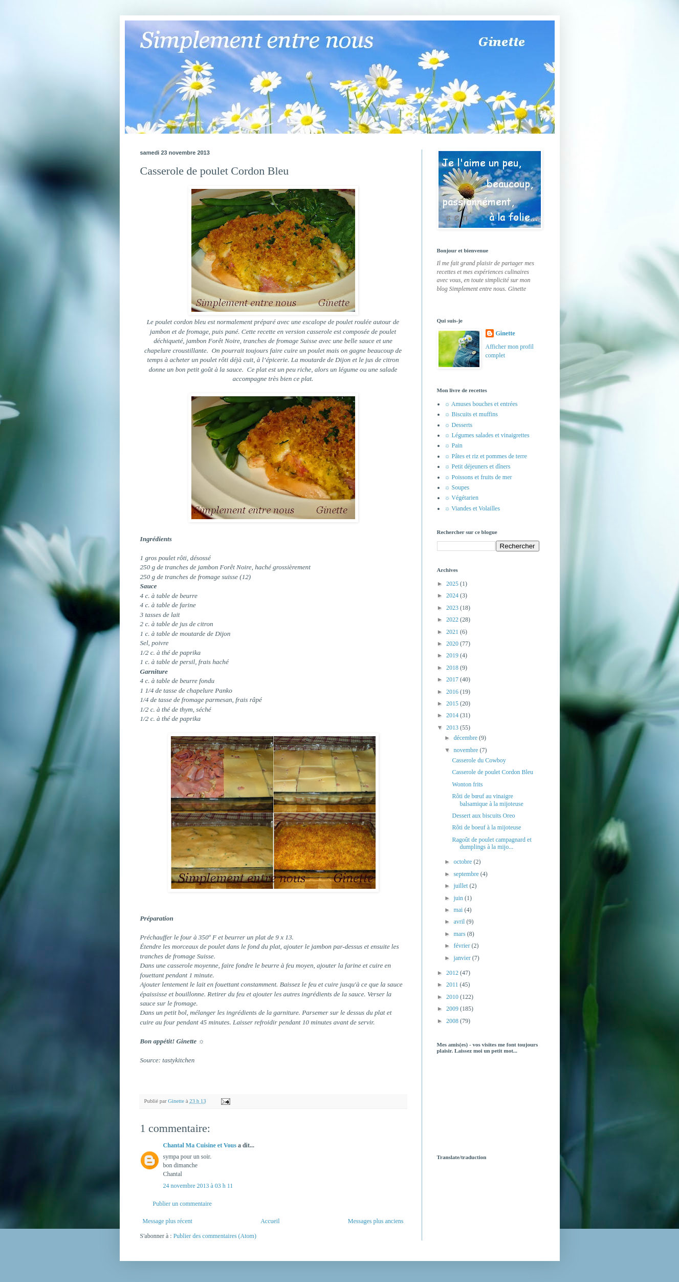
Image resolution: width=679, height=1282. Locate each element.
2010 (453, 996)
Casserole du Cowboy (479, 760)
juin (459, 898)
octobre (463, 861)
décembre (466, 737)
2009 (453, 1008)
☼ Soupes (457, 487)
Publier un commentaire (182, 1203)
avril (459, 921)
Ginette (505, 333)
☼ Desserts (459, 425)
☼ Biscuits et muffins (471, 414)
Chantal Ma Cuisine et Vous (199, 1145)
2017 (453, 679)
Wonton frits (467, 784)
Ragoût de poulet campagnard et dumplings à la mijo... (491, 843)
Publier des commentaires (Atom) (214, 1236)
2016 (453, 691)
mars (460, 933)
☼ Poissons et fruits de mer (478, 477)
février (462, 945)
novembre (466, 750)
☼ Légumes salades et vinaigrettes (487, 435)
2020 (453, 643)
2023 (453, 607)
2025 (453, 583)
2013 (453, 727)
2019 (453, 655)
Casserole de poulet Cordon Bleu (492, 772)
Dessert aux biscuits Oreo (483, 815)
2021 (453, 631)
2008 (453, 1020)
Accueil (269, 1221)
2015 (453, 703)
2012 (453, 972)
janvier (462, 957)
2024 (453, 595)
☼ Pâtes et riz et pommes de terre (486, 456)
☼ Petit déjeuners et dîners (478, 466)
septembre (466, 874)
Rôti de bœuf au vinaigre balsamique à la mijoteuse (487, 800)
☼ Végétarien (461, 497)
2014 (453, 715)
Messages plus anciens (376, 1221)
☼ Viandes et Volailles (472, 508)
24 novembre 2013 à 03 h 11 (198, 1185)
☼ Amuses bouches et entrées (481, 404)
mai (458, 909)
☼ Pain (454, 445)
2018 (453, 667)
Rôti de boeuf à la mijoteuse (486, 827)
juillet (461, 885)
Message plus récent (167, 1221)
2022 (453, 619)
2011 (453, 984)
